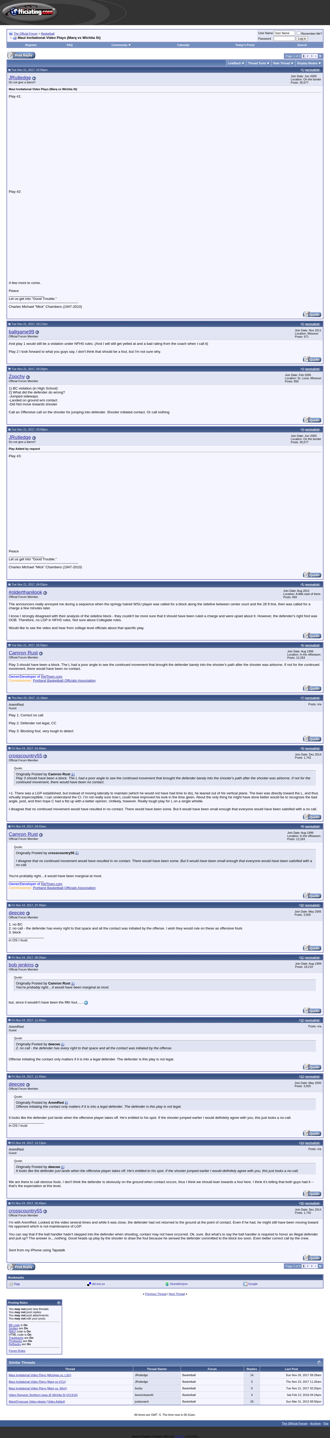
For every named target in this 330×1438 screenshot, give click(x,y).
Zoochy (17, 376)
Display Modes (307, 63)
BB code (14, 1325)
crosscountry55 (25, 755)
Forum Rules (17, 1350)
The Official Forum (26, 33)
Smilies (13, 1328)
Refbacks (15, 1344)
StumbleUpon (179, 1283)
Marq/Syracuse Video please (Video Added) (37, 1401)
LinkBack (234, 63)
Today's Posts (245, 45)
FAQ (70, 45)
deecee (17, 912)
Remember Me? (309, 33)
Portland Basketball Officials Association (64, 681)
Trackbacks (16, 1337)
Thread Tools (257, 63)
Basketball (47, 33)
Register (31, 45)
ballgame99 (21, 332)
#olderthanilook (25, 592)
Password (264, 38)
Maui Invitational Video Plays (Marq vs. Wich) (38, 1388)
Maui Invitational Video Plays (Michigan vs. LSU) (40, 1375)
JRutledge (20, 77)
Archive (315, 1423)
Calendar (183, 45)
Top (325, 1423)
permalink (312, 69)
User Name (265, 33)
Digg (17, 1283)
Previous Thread (156, 1293)
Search (302, 45)
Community (121, 45)
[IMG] (12, 1331)
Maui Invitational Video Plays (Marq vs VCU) (37, 1381)
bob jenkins (21, 965)
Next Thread (177, 1293)
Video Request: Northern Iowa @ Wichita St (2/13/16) (43, 1394)
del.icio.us (98, 1283)
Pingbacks (15, 1341)
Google (253, 1283)
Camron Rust (23, 653)
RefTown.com (51, 677)
